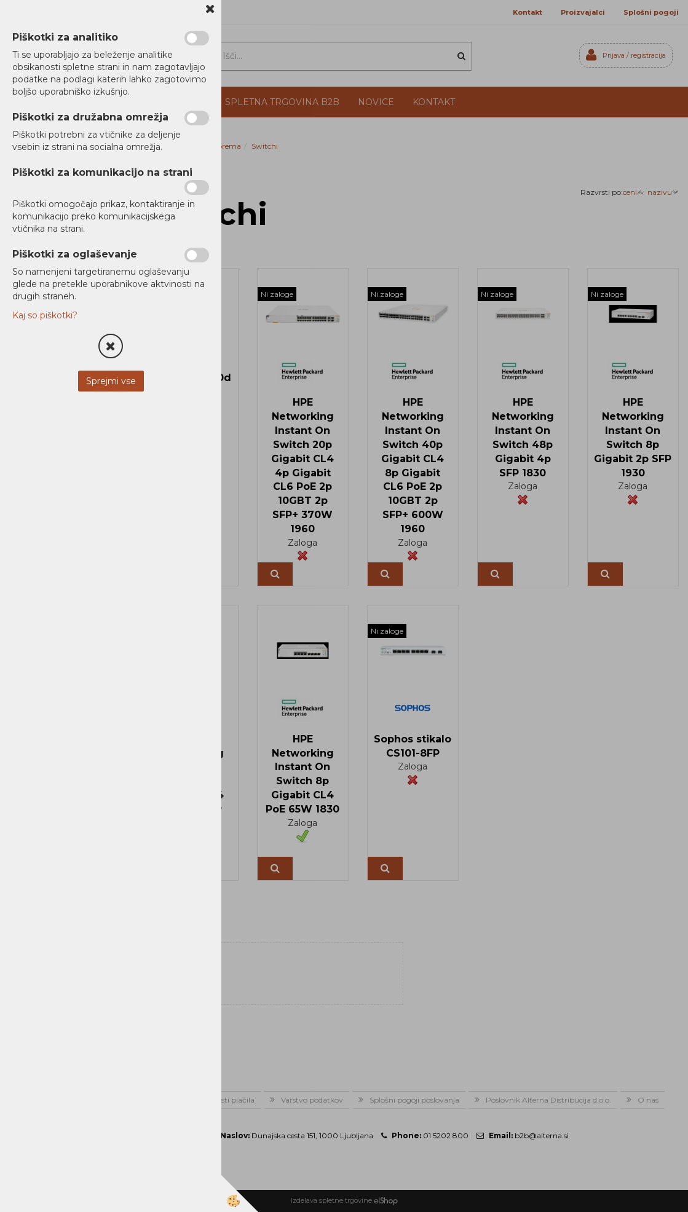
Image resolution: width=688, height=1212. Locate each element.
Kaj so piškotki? (44, 315)
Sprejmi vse (111, 381)
